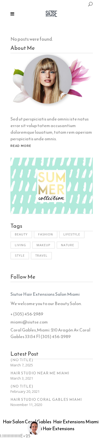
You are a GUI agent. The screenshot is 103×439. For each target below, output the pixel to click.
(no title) (21, 360)
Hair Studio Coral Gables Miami (46, 399)
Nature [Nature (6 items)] (67, 245)
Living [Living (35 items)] (20, 245)
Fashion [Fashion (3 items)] (45, 234)
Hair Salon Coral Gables (27, 421)
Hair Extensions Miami (76, 421)
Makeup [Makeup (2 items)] (44, 245)
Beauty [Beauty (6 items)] (21, 234)
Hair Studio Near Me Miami (39, 373)
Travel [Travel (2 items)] (41, 255)
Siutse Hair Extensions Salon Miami (45, 294)
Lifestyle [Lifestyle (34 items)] (71, 234)
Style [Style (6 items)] (20, 255)
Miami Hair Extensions (51, 428)
